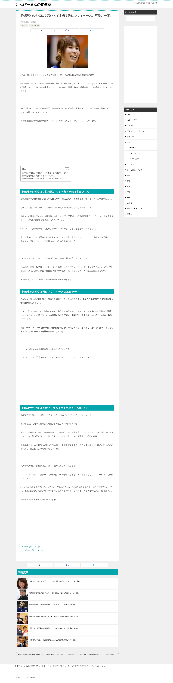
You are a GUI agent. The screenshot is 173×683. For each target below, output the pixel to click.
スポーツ (24, 25)
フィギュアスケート (137, 159)
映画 (128, 197)
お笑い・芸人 (132, 120)
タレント (130, 164)
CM (128, 114)
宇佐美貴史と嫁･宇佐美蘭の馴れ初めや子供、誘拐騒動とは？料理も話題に (54, 616)
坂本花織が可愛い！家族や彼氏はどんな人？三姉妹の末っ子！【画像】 (53, 640)
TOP (27, 666)
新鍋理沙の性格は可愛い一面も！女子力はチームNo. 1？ (44, 179)
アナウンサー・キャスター (137, 131)
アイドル (130, 125)
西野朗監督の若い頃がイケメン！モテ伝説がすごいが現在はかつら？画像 (54, 593)
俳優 (128, 181)
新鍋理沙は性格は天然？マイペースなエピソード (41, 176)
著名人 (129, 214)
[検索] (140, 18)
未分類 (129, 203)
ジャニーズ (131, 137)
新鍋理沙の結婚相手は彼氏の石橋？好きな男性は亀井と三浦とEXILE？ (42, 654)
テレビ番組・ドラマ (134, 170)
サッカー (133, 148)
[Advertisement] (67, 144)
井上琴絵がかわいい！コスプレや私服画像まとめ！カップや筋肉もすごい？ (93, 654)
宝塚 (128, 192)
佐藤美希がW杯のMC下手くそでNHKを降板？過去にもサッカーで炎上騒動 (54, 581)
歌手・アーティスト (134, 209)
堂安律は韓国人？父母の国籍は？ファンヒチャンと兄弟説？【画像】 (52, 605)
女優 (128, 186)
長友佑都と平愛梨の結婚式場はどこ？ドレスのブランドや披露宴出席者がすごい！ (57, 628)
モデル (129, 175)
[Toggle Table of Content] (65, 169)
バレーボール (34, 25)
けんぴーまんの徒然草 (34, 4)
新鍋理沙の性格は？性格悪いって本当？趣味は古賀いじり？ (45, 173)
